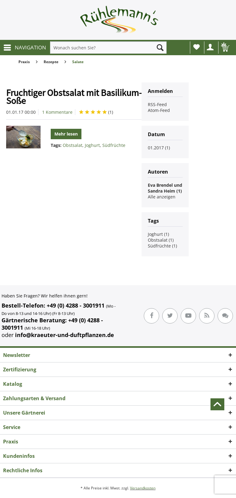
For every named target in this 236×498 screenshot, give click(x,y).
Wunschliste (196, 47)
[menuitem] (24, 47)
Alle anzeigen (161, 197)
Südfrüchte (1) (162, 246)
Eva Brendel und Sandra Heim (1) (165, 188)
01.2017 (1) (159, 148)
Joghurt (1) (158, 234)
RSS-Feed (157, 104)
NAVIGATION (25, 47)
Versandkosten (142, 488)
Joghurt (92, 145)
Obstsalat (72, 145)
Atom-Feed (159, 110)
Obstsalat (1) (161, 240)
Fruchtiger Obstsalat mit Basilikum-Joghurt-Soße (90, 96)
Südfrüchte (113, 145)
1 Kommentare (57, 112)
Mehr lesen (66, 134)
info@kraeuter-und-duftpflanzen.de (64, 335)
